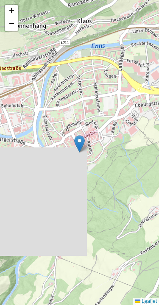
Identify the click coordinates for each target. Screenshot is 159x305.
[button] (79, 143)
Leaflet (146, 301)
